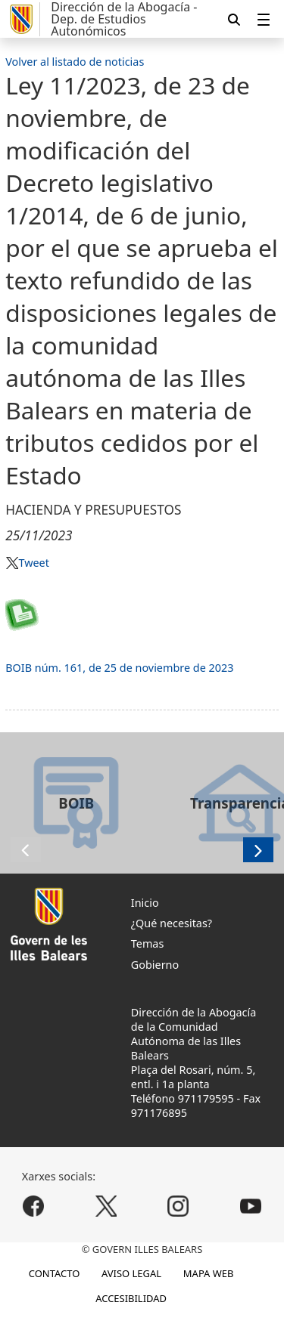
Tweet (33, 562)
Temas (147, 943)
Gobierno (155, 964)
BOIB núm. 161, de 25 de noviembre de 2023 (119, 667)
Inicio (145, 902)
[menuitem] (263, 19)
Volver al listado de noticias (74, 61)
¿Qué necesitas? (171, 923)
